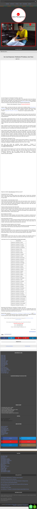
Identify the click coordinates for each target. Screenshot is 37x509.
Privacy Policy (19, 507)
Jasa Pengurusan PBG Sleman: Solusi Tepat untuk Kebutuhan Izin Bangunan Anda (14, 483)
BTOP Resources (25, 506)
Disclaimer (25, 507)
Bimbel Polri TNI (4, 429)
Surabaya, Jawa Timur (27, 315)
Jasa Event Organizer (5, 435)
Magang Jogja (3, 434)
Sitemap (14, 507)
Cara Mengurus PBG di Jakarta (6, 489)
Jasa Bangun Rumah (4, 436)
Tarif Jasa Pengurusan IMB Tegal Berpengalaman (9, 484)
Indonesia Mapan (4, 433)
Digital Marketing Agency (5, 432)
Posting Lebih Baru (9, 348)
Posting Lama (27, 348)
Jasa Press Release (4, 428)
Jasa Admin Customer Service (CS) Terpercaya (8, 481)
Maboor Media (14, 506)
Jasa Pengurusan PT (8, 336)
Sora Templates (8, 506)
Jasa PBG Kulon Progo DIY (5, 488)
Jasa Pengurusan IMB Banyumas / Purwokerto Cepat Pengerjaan (12, 479)
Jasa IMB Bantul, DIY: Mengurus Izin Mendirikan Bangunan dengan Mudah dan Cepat (15, 491)
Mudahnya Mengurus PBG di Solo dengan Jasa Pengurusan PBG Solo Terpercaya (14, 486)
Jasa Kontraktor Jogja (5, 430)
